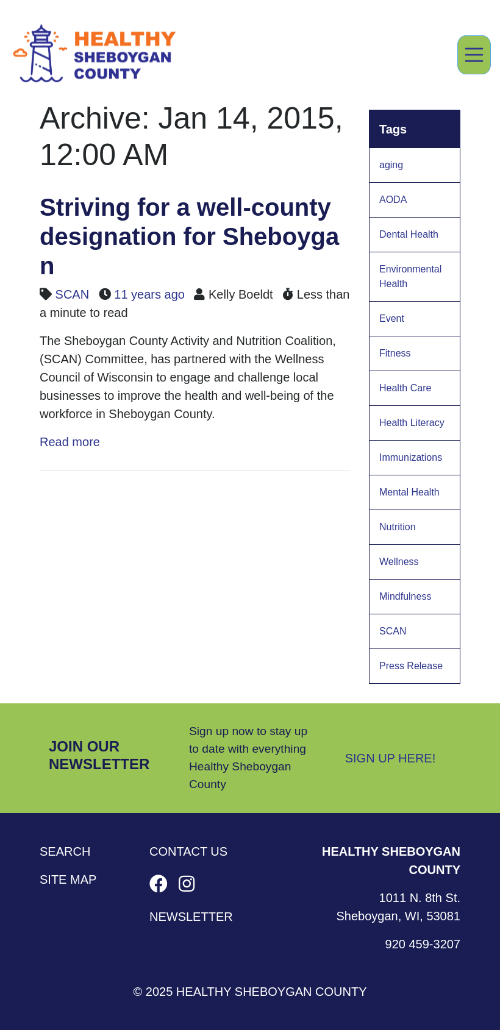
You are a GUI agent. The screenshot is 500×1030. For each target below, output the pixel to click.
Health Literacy (412, 422)
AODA (393, 199)
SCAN (72, 294)
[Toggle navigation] (474, 54)
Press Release (411, 666)
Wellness (399, 561)
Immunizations (410, 457)
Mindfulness (405, 596)
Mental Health (409, 492)
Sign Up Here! (390, 758)
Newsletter (191, 916)
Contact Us (188, 851)
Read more (70, 442)
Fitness (395, 353)
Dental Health (408, 234)
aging (391, 165)
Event (391, 318)
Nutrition (397, 527)
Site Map (68, 879)
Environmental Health (410, 276)
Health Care (405, 388)
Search (65, 851)
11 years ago (149, 294)
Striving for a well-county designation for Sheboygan (189, 236)
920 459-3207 (422, 944)
